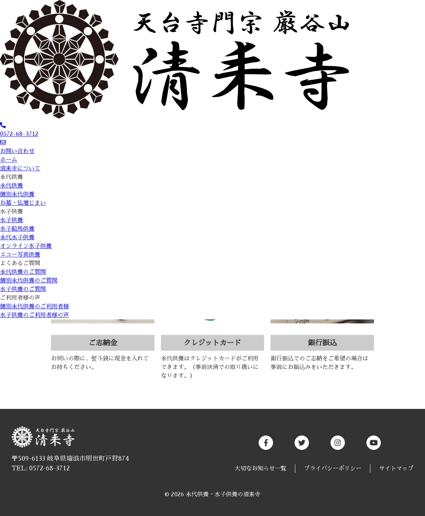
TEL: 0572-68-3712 (40, 468)
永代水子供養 (17, 237)
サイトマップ (396, 468)
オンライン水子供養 (26, 246)
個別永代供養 (17, 194)
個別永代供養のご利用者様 (34, 306)
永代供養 (11, 177)
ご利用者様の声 (20, 298)
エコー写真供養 (20, 255)
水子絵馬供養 (17, 229)
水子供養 (11, 212)
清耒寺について (20, 168)
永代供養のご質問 (23, 272)
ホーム (8, 160)
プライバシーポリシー (332, 468)
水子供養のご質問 (23, 289)
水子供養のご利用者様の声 (34, 315)
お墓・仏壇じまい (23, 203)
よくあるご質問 (20, 263)
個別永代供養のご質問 (28, 281)
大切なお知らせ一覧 (260, 468)
